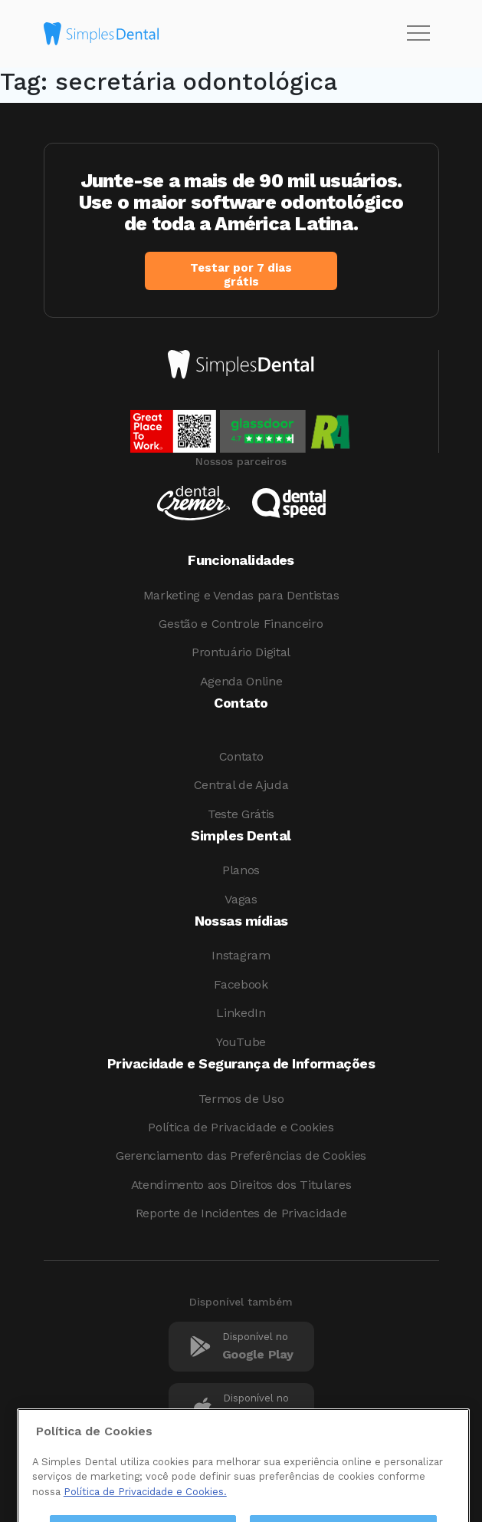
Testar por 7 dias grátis (241, 275)
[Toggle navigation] (418, 33)
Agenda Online (241, 681)
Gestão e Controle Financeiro (241, 623)
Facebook (240, 984)
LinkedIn (240, 1012)
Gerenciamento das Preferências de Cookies (241, 1155)
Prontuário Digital (241, 652)
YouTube (241, 1042)
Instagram (240, 955)
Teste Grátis (241, 814)
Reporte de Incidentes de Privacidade (241, 1213)
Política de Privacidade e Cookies (240, 1127)
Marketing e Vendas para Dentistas (241, 595)
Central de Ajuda (241, 785)
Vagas (241, 899)
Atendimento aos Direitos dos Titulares (241, 1184)
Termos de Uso (241, 1098)
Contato (241, 756)
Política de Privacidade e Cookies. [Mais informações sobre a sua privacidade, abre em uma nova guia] (145, 1510)
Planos (241, 870)
